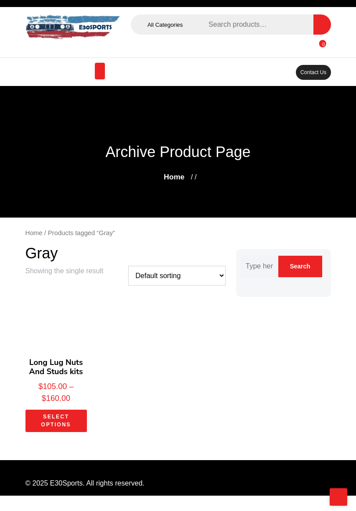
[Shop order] (174, 276)
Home (172, 176)
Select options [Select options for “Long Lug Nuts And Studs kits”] (56, 422)
